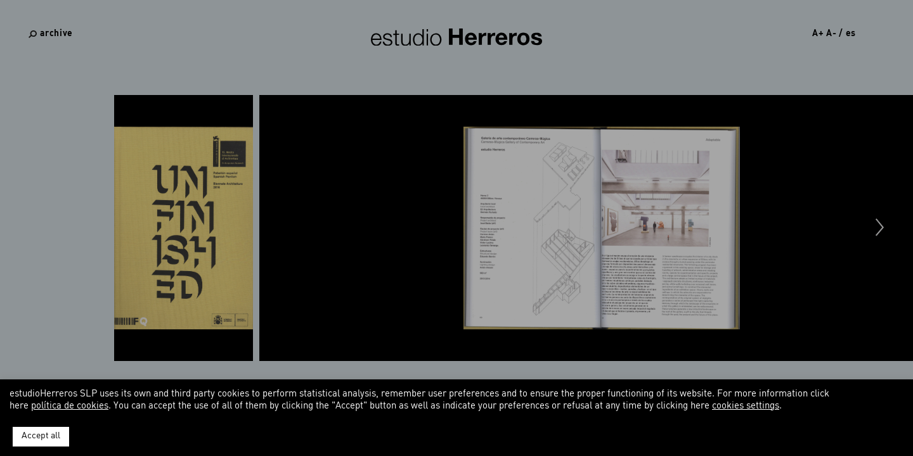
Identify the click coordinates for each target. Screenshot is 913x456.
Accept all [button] (41, 436)
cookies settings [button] (745, 406)
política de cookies (69, 406)
